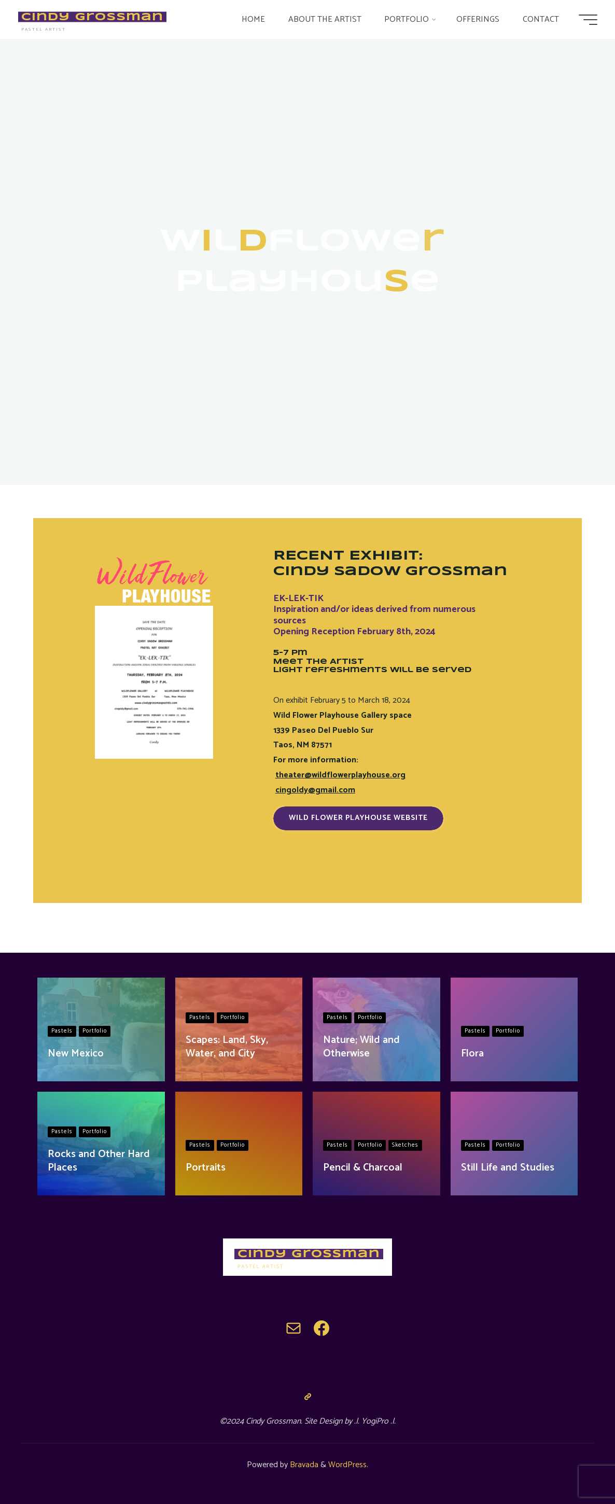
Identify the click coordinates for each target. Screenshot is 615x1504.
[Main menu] (585, 20)
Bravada (303, 1465)
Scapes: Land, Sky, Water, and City (227, 1047)
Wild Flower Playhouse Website (358, 818)
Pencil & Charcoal (362, 1167)
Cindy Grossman (95, 16)
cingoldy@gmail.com (315, 790)
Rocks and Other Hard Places (99, 1161)
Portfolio (94, 1031)
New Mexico (76, 1053)
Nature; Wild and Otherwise (361, 1047)
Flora (472, 1053)
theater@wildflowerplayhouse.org (340, 775)
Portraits (206, 1167)
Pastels (62, 1031)
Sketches (405, 1145)
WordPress (347, 1465)
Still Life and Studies (507, 1167)
